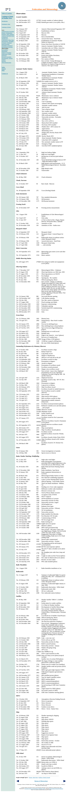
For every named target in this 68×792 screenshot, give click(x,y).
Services (4, 61)
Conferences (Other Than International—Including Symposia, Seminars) (8, 41)
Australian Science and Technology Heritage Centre (35, 788)
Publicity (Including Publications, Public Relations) (6, 54)
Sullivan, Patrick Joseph (44, 777)
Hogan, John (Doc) (33, 777)
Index (3, 67)
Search (4, 69)
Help (3, 70)
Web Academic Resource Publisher (56, 788)
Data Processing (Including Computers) (7, 45)
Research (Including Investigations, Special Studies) (7, 58)
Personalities (5, 50)
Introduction (5, 21)
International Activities (7, 47)
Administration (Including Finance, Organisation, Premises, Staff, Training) (8, 33)
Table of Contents (7, 13)
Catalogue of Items (6, 27)
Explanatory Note (6, 24)
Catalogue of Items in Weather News (7, 17)
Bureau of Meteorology (41, 781)
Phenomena (4, 51)
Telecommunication (6, 62)
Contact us (5, 73)
